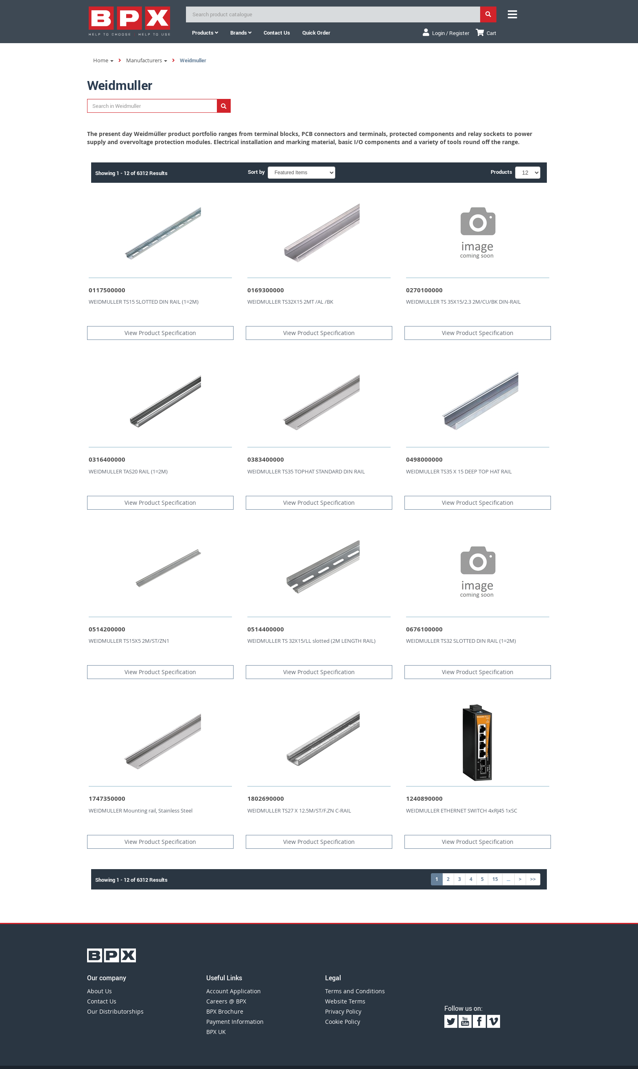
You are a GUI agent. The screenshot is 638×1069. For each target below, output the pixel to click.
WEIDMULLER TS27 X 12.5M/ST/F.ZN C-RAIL (299, 810)
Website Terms (345, 1001)
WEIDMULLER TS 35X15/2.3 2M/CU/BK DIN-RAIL (463, 301)
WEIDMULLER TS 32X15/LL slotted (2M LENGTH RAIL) (311, 640)
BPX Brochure (224, 1011)
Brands (240, 32)
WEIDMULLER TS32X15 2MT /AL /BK (290, 301)
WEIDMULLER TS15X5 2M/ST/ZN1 (129, 640)
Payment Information (235, 1021)
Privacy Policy (343, 1011)
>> (533, 879)
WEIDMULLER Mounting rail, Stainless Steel (140, 810)
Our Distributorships (115, 1011)
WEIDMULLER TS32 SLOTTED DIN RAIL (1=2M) (461, 640)
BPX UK (216, 1032)
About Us (99, 991)
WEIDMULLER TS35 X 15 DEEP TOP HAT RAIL (459, 471)
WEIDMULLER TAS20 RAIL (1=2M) (128, 471)
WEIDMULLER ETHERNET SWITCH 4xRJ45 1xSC (461, 810)
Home (103, 60)
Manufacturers (146, 60)
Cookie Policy (342, 1021)
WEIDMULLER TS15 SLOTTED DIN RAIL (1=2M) (144, 301)
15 (495, 879)
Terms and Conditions (355, 991)
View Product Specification (160, 333)
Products (205, 32)
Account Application (233, 991)
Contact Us (101, 1001)
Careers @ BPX (226, 1001)
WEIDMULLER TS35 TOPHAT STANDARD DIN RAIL (306, 471)
